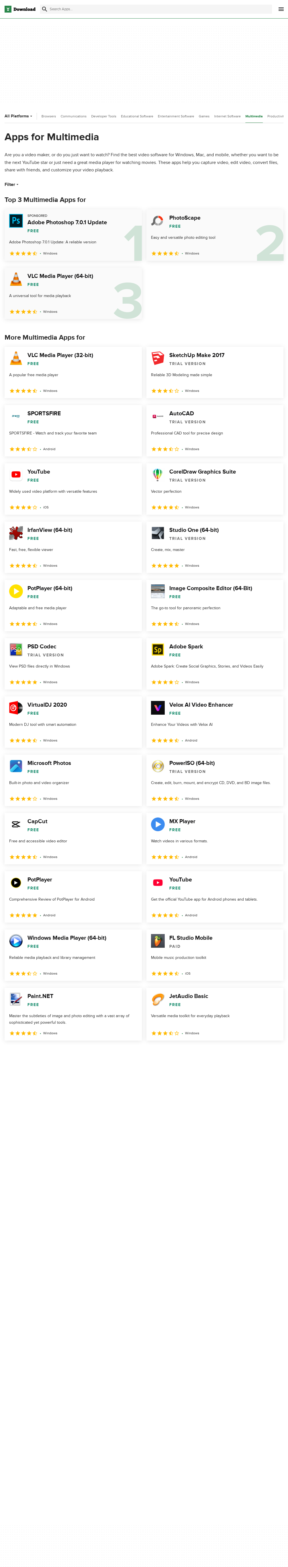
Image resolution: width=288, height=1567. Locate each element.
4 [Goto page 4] (55, 1053)
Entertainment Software (176, 116)
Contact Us (88, 1399)
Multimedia (254, 116)
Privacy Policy (162, 1380)
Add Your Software (94, 1389)
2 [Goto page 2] (25, 1053)
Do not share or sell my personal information (171, 1412)
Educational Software (137, 116)
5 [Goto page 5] (70, 1053)
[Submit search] (44, 9)
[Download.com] (20, 9)
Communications (74, 116)
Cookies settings (165, 1425)
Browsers (48, 116)
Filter (12, 184)
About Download (93, 1380)
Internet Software (227, 116)
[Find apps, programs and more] (156, 9)
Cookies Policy (163, 1399)
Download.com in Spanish (101, 1409)
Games (204, 116)
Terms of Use (162, 1389)
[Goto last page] (273, 1053)
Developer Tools (103, 116)
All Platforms (19, 116)
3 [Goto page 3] (40, 1053)
